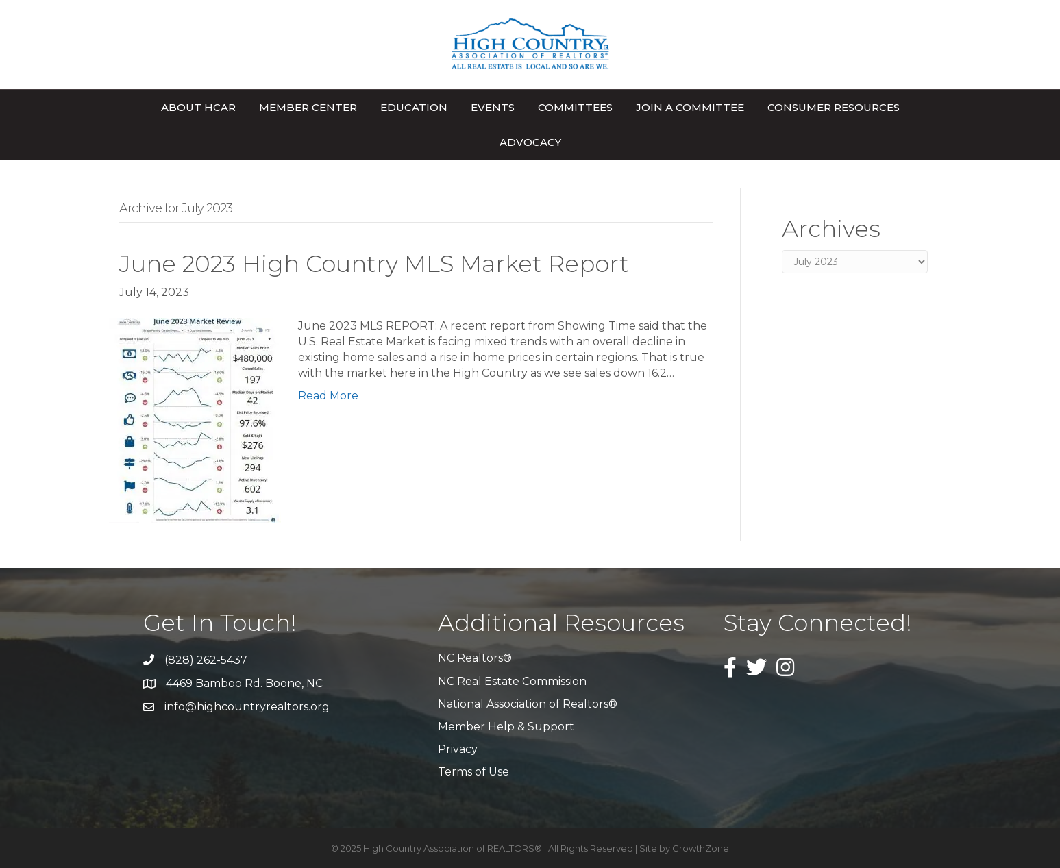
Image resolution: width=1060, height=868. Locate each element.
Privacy (458, 749)
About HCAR (198, 107)
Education (413, 107)
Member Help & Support (506, 726)
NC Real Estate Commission (512, 681)
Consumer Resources (833, 107)
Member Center (308, 107)
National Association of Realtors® (527, 703)
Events (493, 107)
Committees (575, 107)
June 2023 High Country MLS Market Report (374, 263)
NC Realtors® (475, 658)
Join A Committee (690, 107)
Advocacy (530, 142)
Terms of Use (473, 771)
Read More (328, 395)
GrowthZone (700, 848)
